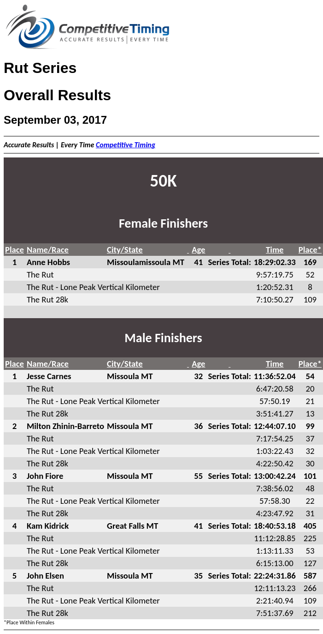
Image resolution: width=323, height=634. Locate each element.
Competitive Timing (125, 144)
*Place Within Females (29, 622)
